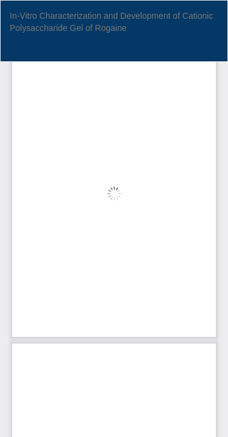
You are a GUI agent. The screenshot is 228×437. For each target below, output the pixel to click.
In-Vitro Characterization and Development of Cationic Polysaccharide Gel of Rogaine (111, 22)
